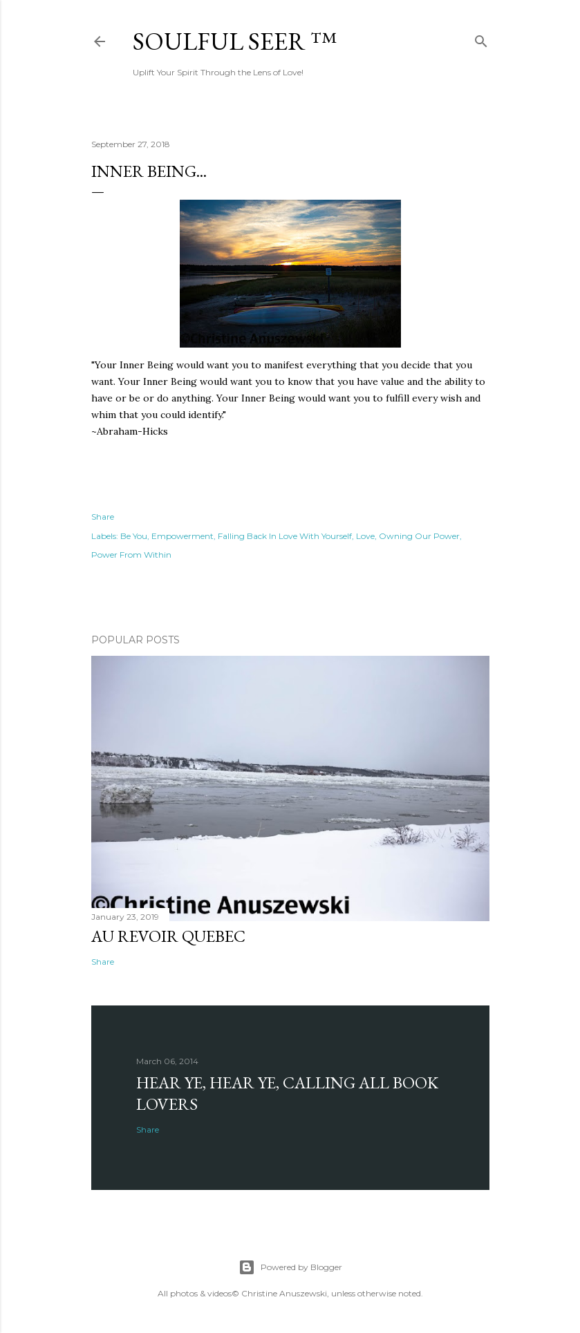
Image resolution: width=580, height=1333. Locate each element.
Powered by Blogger (290, 1267)
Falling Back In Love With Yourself (285, 536)
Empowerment (182, 536)
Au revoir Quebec (168, 936)
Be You (133, 536)
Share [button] (102, 516)
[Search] (481, 38)
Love (365, 536)
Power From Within (131, 554)
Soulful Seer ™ (235, 41)
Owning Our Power (419, 536)
